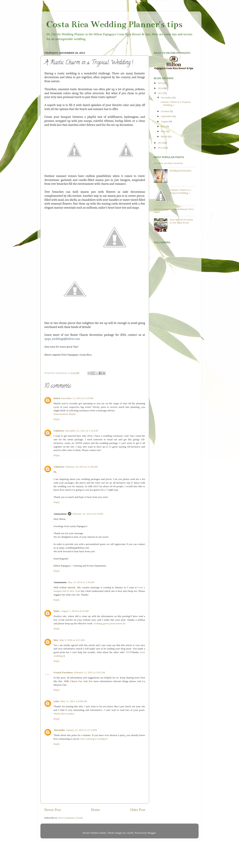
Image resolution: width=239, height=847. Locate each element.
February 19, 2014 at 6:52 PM (87, 513)
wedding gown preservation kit (110, 623)
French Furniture (63, 672)
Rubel (57, 398)
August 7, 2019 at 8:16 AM (75, 611)
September (166, 116)
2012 (161, 142)
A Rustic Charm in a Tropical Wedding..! (179, 191)
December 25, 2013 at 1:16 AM (81, 430)
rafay (56, 701)
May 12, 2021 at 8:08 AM (74, 701)
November (166, 97)
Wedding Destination (180, 170)
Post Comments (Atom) (70, 817)
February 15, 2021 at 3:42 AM (89, 672)
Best (56, 640)
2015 (161, 83)
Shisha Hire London (64, 713)
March (164, 136)
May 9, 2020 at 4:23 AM (72, 640)
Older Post (137, 810)
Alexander (59, 730)
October (165, 111)
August (165, 121)
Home (95, 810)
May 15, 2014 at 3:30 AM (81, 582)
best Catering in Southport (93, 738)
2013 (161, 93)
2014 (161, 88)
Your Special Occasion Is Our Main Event (181, 221)
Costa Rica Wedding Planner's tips (114, 24)
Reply (57, 419)
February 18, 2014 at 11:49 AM (81, 466)
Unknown (59, 430)
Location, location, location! (168, 163)
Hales (57, 611)
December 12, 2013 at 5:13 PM (77, 398)
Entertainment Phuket (65, 414)
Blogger (152, 832)
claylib (129, 832)
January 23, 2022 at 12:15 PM (81, 730)
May (163, 131)
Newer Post (52, 810)
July (163, 126)
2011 (161, 147)
